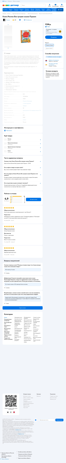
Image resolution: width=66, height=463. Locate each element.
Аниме (16, 326)
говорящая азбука (27, 340)
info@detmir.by (18, 429)
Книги (8, 13)
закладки (26, 332)
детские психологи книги (37, 338)
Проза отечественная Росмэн (45, 13)
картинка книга (36, 325)
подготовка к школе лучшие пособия (17, 324)
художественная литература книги (18, 321)
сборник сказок (27, 326)
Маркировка (9, 130)
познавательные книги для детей (18, 331)
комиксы (26, 333)
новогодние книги (18, 317)
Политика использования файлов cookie (28, 404)
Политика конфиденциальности (27, 401)
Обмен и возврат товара (28, 397)
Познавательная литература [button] (7, 320)
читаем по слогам (36, 317)
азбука (25, 342)
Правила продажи (26, 399)
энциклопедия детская (36, 319)
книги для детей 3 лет (36, 334)
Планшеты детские (27, 338)
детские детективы (28, 320)
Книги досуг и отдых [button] (7, 326)
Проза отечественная (33, 13)
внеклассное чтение (26, 329)
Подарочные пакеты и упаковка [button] (8, 338)
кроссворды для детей (18, 337)
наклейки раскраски (17, 333)
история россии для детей (27, 318)
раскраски (17, 335)
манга (25, 335)
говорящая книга (27, 337)
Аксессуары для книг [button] (8, 323)
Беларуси (10, 420)
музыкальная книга (18, 328)
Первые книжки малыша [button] (7, 335)
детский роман (27, 324)
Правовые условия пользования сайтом (23, 419)
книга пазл (35, 335)
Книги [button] (5, 317)
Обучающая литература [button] (7, 332)
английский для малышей (36, 322)
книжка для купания (35, 331)
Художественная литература (19, 13)
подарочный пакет (27, 323)
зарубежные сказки (28, 321)
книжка (34, 327)
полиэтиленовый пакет (36, 341)
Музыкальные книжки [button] (7, 329)
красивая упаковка (18, 319)
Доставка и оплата (27, 396)
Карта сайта (25, 407)
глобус (34, 324)
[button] (60, 9)
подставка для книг (28, 330)
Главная (4, 13)
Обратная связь (26, 406)
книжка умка (35, 329)
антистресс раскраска (17, 340)
